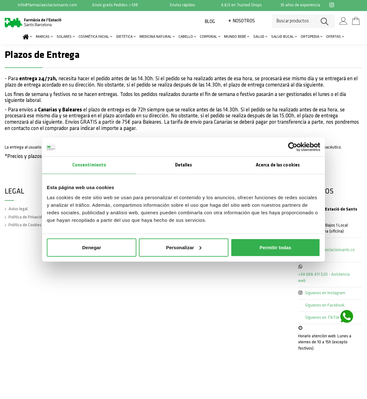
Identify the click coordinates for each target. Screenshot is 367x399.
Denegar (91, 247)
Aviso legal (18, 209)
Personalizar (183, 247)
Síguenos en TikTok (322, 317)
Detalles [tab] (183, 165)
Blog (210, 22)
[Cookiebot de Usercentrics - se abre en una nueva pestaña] (292, 147)
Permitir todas (275, 247)
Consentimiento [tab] (89, 165)
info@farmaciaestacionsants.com (47, 5)
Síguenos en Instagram (325, 293)
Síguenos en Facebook (324, 305)
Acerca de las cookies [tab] (278, 165)
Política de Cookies (24, 225)
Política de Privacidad (27, 217)
